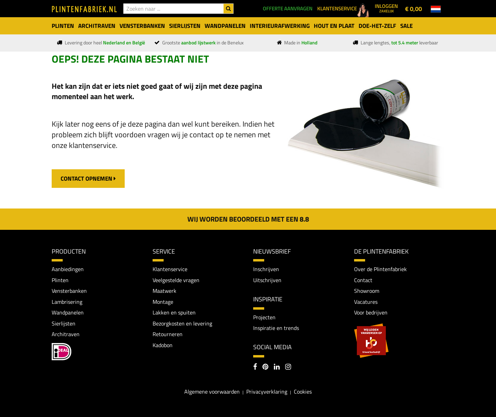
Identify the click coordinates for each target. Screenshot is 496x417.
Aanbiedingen (68, 269)
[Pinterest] (265, 367)
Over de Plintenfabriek (380, 269)
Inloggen (386, 8)
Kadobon (163, 345)
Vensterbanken (69, 291)
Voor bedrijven (371, 313)
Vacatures (366, 302)
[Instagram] (288, 367)
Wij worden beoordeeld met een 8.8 (248, 219)
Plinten (60, 280)
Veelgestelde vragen (176, 280)
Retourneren (168, 334)
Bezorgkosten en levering (182, 323)
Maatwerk (164, 291)
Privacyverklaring (266, 392)
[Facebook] (255, 367)
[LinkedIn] (277, 367)
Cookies (303, 392)
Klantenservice (170, 269)
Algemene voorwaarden (212, 392)
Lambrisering (67, 302)
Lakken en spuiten (174, 313)
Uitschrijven (267, 280)
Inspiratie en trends (276, 328)
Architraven (66, 334)
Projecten (264, 317)
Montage (163, 302)
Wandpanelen (68, 313)
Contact (363, 280)
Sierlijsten (63, 323)
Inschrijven (266, 269)
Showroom (366, 291)
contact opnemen (88, 178)
